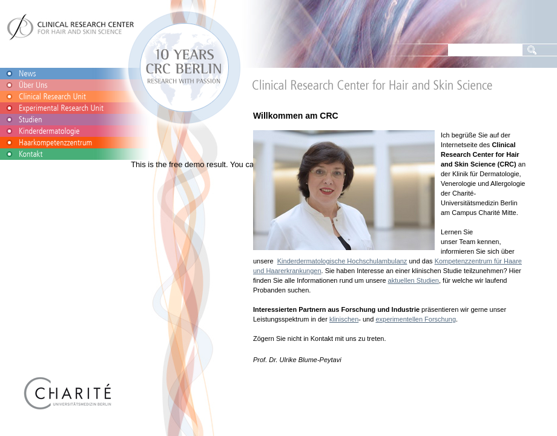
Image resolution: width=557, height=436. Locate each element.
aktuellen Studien (413, 280)
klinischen (343, 319)
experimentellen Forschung (415, 319)
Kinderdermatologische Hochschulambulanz (342, 261)
